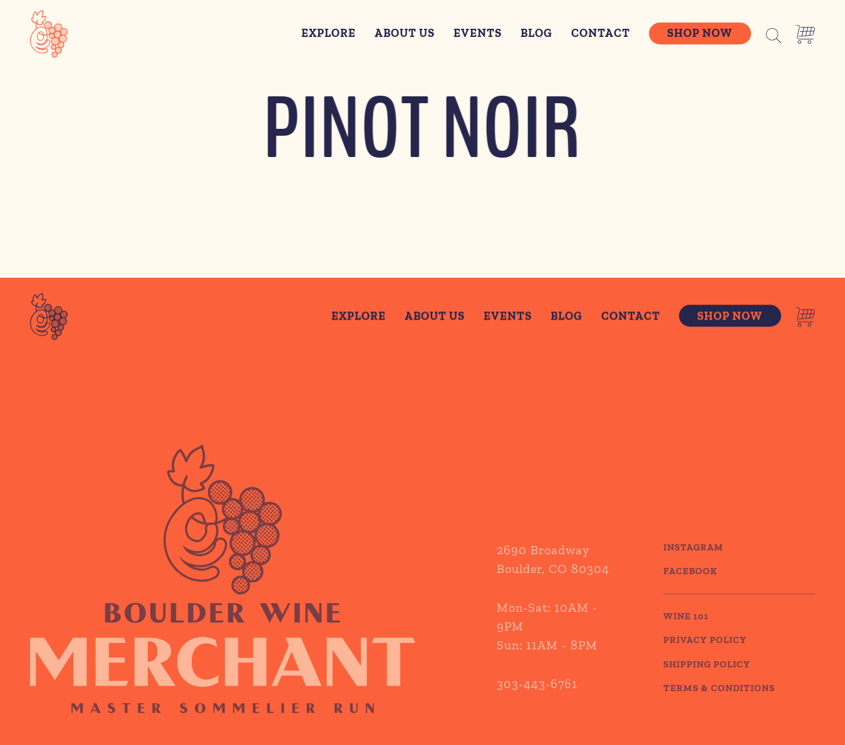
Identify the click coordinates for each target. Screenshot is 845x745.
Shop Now (699, 33)
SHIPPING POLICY (706, 680)
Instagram (693, 563)
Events (478, 33)
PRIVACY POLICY (705, 656)
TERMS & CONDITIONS (719, 704)
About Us (405, 33)
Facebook (690, 587)
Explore (328, 33)
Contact (600, 33)
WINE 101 (685, 631)
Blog (536, 33)
